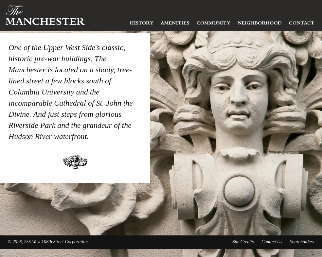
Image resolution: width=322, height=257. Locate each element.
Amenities (175, 21)
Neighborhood (259, 21)
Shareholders (302, 241)
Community (213, 21)
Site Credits (243, 241)
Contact (302, 21)
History (141, 21)
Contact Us (271, 241)
